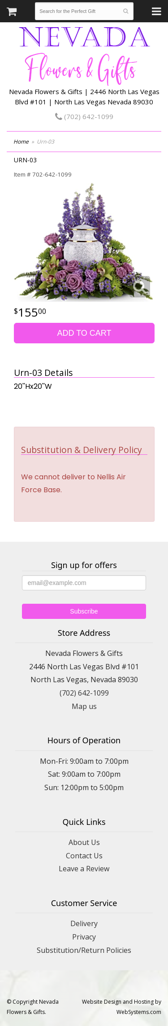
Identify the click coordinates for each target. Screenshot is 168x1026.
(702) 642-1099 (84, 116)
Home (21, 141)
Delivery (84, 923)
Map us (84, 706)
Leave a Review (84, 869)
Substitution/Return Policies (84, 950)
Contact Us (84, 856)
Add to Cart (84, 333)
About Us (84, 842)
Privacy (84, 937)
